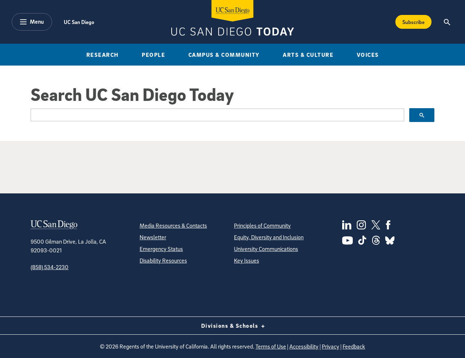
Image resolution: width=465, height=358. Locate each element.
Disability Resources (163, 260)
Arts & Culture (308, 54)
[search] (216, 115)
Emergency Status (161, 248)
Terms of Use (270, 346)
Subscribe (413, 22)
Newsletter (153, 237)
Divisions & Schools (232, 325)
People (153, 54)
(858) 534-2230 (50, 267)
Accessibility (304, 346)
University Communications (266, 248)
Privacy (330, 346)
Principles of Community (262, 225)
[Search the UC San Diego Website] (447, 22)
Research (102, 54)
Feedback (354, 346)
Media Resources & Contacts (173, 225)
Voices (368, 54)
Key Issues (246, 260)
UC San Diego (79, 22)
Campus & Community (224, 54)
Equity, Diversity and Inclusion (269, 237)
